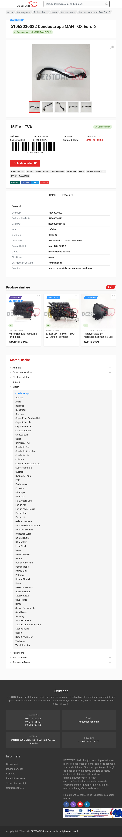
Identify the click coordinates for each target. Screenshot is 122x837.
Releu (18, 583)
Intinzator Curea (23, 533)
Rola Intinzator (22, 591)
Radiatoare (18, 652)
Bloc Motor (20, 410)
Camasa (19, 414)
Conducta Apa (22, 393)
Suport (18, 633)
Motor (18, 550)
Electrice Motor (21, 377)
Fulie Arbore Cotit (23, 500)
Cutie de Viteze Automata (27, 463)
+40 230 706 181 (33, 721)
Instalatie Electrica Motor (27, 525)
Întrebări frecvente (15, 778)
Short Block (21, 612)
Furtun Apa (21, 513)
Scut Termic (21, 600)
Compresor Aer (22, 443)
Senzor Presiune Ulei (25, 608)
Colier (18, 439)
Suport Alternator (24, 637)
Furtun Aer (20, 505)
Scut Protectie (22, 595)
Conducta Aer (22, 447)
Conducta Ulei (22, 455)
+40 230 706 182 (33, 725)
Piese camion (58, 171)
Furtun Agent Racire (25, 509)
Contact (10, 773)
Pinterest (44, 182)
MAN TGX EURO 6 (94, 140)
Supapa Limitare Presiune (28, 624)
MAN (81, 171)
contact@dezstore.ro (88, 721)
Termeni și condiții (16, 783)
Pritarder (19, 575)
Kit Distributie (22, 538)
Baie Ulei (19, 406)
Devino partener (14, 768)
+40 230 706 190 (33, 718)
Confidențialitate (15, 788)
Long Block (20, 546)
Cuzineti (19, 472)
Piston (18, 558)
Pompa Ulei (21, 571)
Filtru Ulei (19, 496)
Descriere (67, 195)
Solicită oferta (25, 163)
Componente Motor (23, 372)
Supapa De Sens (23, 620)
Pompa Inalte (22, 567)
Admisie (17, 367)
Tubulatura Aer (22, 645)
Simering (19, 616)
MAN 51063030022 (95, 171)
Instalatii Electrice (24, 529)
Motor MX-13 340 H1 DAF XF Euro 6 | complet (60, 335)
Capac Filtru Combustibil (27, 418)
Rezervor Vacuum (24, 587)
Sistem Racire (20, 657)
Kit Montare (21, 542)
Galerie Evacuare (23, 521)
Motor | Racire (20, 360)
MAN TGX (71, 171)
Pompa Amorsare (24, 562)
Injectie (16, 382)
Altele (18, 401)
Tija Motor (20, 641)
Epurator (19, 488)
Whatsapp (15, 182)
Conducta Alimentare (25, 451)
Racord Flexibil (22, 579)
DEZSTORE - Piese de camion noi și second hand (54, 831)
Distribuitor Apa (23, 476)
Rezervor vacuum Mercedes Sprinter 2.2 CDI (98, 335)
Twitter (35, 182)
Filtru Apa (20, 492)
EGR (17, 480)
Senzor (18, 604)
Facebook (26, 182)
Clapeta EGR (21, 434)
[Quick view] (38, 296)
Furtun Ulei (20, 517)
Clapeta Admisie (23, 430)
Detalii (52, 195)
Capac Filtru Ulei (23, 422)
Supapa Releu (22, 628)
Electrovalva (21, 484)
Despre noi (12, 764)
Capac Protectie (23, 426)
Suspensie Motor (22, 662)
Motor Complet (22, 554)
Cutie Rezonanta (23, 467)
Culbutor (19, 459)
